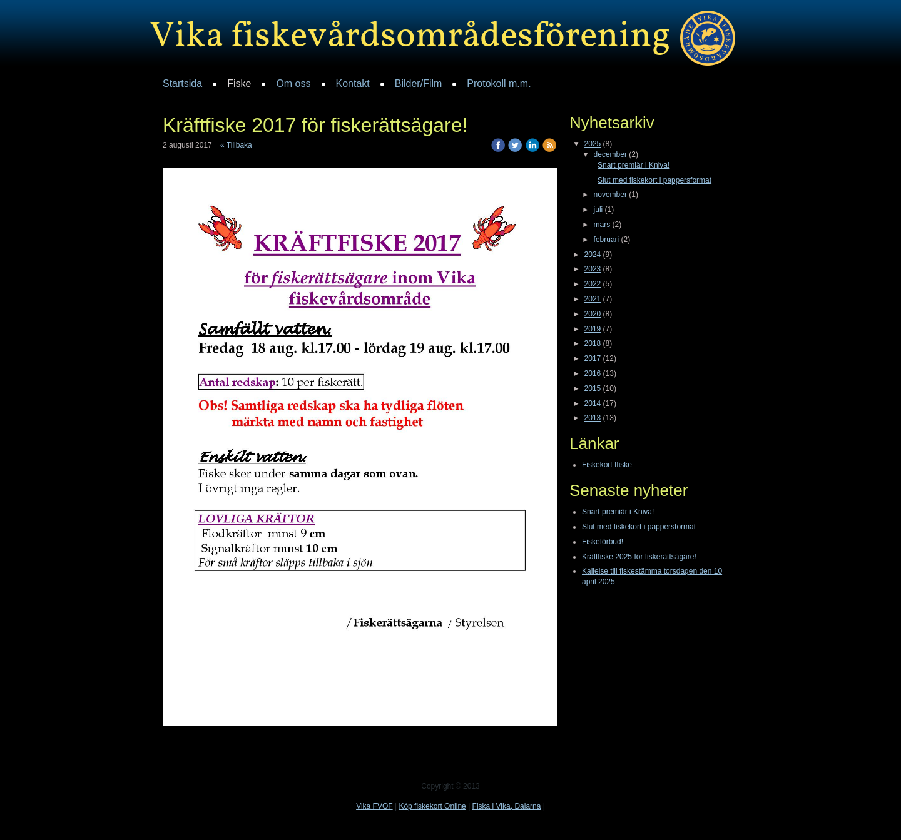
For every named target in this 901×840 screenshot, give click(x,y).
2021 (592, 299)
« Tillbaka (236, 145)
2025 (592, 143)
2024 (592, 254)
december (610, 154)
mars (602, 224)
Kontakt (353, 83)
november (610, 194)
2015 (592, 388)
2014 (592, 403)
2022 (592, 284)
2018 (592, 343)
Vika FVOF (374, 806)
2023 (592, 269)
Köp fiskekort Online (432, 806)
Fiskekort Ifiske (607, 464)
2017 (592, 358)
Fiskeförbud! (602, 541)
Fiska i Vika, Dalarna (506, 806)
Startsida (182, 83)
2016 (592, 373)
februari (606, 239)
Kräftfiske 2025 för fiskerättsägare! (639, 556)
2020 (592, 314)
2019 (592, 329)
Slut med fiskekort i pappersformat (654, 180)
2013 (592, 417)
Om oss (293, 83)
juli (598, 209)
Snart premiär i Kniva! (633, 165)
